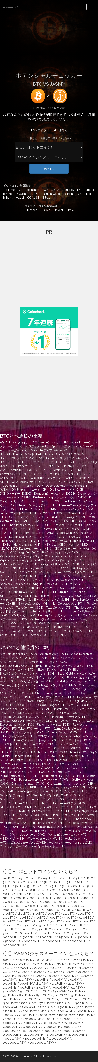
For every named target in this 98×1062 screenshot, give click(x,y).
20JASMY (40, 967)
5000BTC (85, 917)
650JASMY (59, 991)
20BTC (81, 882)
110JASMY (9, 979)
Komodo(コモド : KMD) (38, 532)
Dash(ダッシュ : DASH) (82, 481)
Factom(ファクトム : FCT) (16, 513)
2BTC (68, 878)
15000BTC (45, 925)
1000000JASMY (35, 1038)
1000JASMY (10, 999)
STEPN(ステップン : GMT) (16, 595)
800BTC (21, 905)
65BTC (89, 886)
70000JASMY (11, 1030)
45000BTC (78, 929)
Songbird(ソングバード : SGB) (47, 587)
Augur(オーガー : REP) (13, 450)
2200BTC (84, 913)
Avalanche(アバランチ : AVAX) (49, 450)
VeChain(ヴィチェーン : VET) (48, 619)
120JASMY (25, 979)
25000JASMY (31, 1022)
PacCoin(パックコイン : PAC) (60, 552)
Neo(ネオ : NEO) (78, 544)
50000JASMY (51, 1026)
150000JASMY (12, 1034)
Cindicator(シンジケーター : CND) (52, 477)
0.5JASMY (59, 960)
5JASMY (35, 964)
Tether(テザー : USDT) (29, 607)
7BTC (26, 882)
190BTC (21, 898)
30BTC (19, 886)
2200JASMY (47, 1007)
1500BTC (68, 909)
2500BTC (9, 917)
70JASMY (84, 971)
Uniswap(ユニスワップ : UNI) (56, 615)
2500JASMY (65, 1007)
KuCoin (20, 193)
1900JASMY (82, 1003)
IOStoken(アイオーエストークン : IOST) (34, 740)
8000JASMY (29, 1015)
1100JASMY (28, 999)
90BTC (56, 890)
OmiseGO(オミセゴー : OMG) (20, 552)
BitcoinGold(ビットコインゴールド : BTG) (36, 462)
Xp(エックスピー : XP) (13, 635)
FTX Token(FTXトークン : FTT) (31, 728)
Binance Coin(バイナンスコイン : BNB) (69, 454)
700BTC (78, 901)
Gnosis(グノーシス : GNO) (78, 517)
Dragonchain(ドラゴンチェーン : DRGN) (25, 708)
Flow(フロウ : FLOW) (48, 513)
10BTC (58, 882)
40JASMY (9, 971)
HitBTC (33, 193)
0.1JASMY (43, 960)
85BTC (45, 890)
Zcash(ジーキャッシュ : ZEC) (48, 635)
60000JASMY (72, 1026)
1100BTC (8, 909)
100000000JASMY (15, 1042)
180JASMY (42, 983)
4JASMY (21, 964)
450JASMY (76, 987)
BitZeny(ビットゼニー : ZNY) (34, 681)
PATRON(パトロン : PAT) (71, 556)
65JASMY (69, 971)
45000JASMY (31, 1026)
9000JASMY (48, 1015)
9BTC (47, 882)
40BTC (42, 886)
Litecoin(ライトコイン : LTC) (17, 540)
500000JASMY (12, 1038)
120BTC (21, 894)
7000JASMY (10, 1015)
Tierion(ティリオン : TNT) (48, 611)
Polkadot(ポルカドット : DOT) (18, 564)
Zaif (20, 189)
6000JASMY (84, 1011)
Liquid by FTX (70, 189)
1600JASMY (28, 1003)
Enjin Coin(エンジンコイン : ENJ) (31, 712)
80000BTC (61, 933)
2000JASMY (10, 1007)
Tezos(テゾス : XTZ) (58, 607)
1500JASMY (10, 1003)
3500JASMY (10, 1011)
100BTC (81, 890)
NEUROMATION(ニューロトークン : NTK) (25, 548)
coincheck (32, 189)
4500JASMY (47, 1011)
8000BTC (40, 921)
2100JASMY (29, 1007)
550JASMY (26, 991)
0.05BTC (22, 878)
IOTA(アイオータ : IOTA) (25, 529)
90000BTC (79, 933)
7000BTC (25, 921)
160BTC (73, 894)
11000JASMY (87, 1015)
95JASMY (68, 975)
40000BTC (61, 929)
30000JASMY (52, 1022)
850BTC (35, 905)
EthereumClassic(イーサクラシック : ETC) (26, 720)
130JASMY (41, 979)
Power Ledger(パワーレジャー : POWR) (44, 568)
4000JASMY (29, 1011)
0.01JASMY (10, 960)
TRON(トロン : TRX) (22, 615)
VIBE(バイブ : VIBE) (12, 627)
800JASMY (26, 995)
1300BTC (38, 909)
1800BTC (24, 913)
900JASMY (60, 995)
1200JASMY (46, 999)
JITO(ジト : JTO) (10, 532)
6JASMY (48, 964)
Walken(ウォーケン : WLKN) (44, 627)
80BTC (32, 890)
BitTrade (88, 189)
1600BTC (83, 909)
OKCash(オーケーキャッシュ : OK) (75, 548)
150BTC (60, 894)
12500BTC (28, 925)
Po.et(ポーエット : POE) (66, 560)
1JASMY (73, 960)
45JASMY (24, 971)
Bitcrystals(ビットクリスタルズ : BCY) (40, 677)
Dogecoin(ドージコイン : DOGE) (54, 493)
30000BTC (27, 929)
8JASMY (74, 964)
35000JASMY (72, 1022)
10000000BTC (54, 941)
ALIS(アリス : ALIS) (36, 446)
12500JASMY (33, 1019)
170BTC (86, 894)
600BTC (50, 901)
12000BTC (12, 925)
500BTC (24, 901)
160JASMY (9, 983)
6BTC (16, 882)
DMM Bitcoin (84, 193)
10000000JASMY (59, 1038)
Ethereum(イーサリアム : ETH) (35, 505)
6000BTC (9, 921)
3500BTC (39, 917)
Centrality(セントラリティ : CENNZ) (22, 473)
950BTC (62, 905)
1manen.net (10, 7)
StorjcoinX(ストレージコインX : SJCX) (58, 595)
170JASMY (25, 983)
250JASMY (9, 987)
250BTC (48, 898)
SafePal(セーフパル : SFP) (32, 580)
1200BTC (23, 909)
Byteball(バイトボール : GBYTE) (29, 470)
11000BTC (88, 921)
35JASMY (85, 967)
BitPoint (67, 193)
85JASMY (38, 975)
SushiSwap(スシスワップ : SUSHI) (49, 599)
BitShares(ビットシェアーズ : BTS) (38, 466)
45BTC (54, 886)
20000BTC (79, 925)
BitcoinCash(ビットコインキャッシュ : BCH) (27, 673)
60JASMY (54, 971)
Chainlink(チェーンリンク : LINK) (67, 473)
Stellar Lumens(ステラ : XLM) (66, 591)
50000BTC (10, 933)
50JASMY (38, 971)
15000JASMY (52, 1019)
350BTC (75, 898)
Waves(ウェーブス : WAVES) (28, 631)
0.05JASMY (27, 960)
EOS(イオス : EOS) (48, 501)
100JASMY (84, 975)
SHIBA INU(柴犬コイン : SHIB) (69, 580)
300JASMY (26, 987)
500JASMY (9, 991)
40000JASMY (11, 1026)
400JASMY (59, 987)
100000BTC (10, 937)
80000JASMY (32, 1030)
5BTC (6, 882)
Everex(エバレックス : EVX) (76, 509)
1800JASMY (64, 1003)
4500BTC (70, 917)
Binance (31, 210)
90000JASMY (52, 1030)
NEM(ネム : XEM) (54, 544)
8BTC (37, 882)
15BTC (69, 882)
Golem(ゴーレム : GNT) (14, 521)
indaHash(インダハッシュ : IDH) (29, 525)
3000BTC (24, 917)
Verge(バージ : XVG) (32, 623)
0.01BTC (8, 878)
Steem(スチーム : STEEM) (29, 591)
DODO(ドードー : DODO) (15, 493)
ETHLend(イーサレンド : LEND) (36, 509)
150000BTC (29, 937)
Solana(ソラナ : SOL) (13, 587)
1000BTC (77, 905)
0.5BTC (47, 878)
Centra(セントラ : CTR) (66, 470)
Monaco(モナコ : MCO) (52, 540)
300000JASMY (77, 1034)
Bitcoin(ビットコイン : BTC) (17, 669)
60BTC (77, 886)
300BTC (61, 898)
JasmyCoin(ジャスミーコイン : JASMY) (67, 529)
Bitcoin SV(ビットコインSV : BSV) (21, 458)
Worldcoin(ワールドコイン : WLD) (70, 631)
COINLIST (32, 197)
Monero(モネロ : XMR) (27, 544)
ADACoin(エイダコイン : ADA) (18, 442)
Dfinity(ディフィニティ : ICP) (29, 489)
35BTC (30, 886)
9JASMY (88, 964)
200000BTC (48, 937)
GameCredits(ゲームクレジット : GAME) (34, 517)
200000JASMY (33, 1034)
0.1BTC (35, 878)
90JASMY (54, 975)
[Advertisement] (49, 43)
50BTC (66, 886)
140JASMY (57, 979)
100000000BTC (77, 941)
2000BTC (54, 913)
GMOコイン (50, 189)
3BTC (79, 878)
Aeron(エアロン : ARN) (54, 442)
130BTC (34, 894)
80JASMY (23, 975)
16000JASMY (72, 1019)
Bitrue (45, 197)
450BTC (10, 901)
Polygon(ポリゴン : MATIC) (57, 564)
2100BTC (69, 913)
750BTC (8, 905)
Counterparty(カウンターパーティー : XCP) (38, 481)
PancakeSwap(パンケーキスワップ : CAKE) (26, 556)
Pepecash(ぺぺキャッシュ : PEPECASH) (24, 560)
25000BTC (10, 929)
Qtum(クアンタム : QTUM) (27, 572)
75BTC (21, 890)
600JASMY (43, 991)
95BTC (68, 890)
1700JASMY (46, 1003)
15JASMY (25, 967)
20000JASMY (11, 1022)
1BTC (58, 878)
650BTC (64, 901)
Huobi (18, 197)
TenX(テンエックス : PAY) (68, 603)
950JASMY (76, 995)
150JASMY (74, 979)
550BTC (37, 901)
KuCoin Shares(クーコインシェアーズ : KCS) (36, 536)
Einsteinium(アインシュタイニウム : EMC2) (59, 497)
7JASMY (61, 964)
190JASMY (58, 983)
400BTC (88, 898)
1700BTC (9, 913)
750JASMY (9, 995)
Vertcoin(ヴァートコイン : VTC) (67, 623)
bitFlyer (9, 189)
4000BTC (55, 917)
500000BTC (13, 941)
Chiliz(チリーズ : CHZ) (14, 477)
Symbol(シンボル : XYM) (34, 603)
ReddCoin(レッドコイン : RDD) (60, 576)
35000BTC (44, 929)
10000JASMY (67, 1015)
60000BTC (27, 933)
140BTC (47, 894)
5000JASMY (65, 1011)
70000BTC (44, 933)
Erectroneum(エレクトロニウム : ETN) (23, 716)
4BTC (89, 878)
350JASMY (43, 987)
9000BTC (56, 921)
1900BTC (38, 913)
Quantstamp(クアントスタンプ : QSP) (70, 572)
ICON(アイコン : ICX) (50, 736)
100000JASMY (73, 1030)
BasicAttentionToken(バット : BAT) (21, 454)
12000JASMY (13, 1019)
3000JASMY (84, 1007)
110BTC (8, 894)
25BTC (7, 886)
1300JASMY (64, 999)
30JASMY (70, 967)
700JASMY (76, 991)
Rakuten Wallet (50, 193)
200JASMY (75, 983)
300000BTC (85, 937)
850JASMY (43, 995)
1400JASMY (82, 999)
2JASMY (86, 960)
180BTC (8, 898)
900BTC (49, 905)
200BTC (34, 898)
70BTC (9, 890)
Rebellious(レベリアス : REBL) (19, 576)
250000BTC (66, 937)
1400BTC (53, 909)
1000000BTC (32, 941)
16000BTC (61, 925)
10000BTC (72, 921)
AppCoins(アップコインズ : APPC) (72, 446)
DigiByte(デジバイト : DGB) (67, 489)
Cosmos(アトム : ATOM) (25, 693)
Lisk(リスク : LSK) (78, 536)
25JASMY (55, 967)
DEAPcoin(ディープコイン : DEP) (22, 485)
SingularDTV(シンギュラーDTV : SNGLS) (58, 584)
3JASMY (8, 964)
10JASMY (11, 967)
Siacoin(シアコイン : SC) (15, 584)
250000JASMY (55, 1034)
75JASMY (8, 975)
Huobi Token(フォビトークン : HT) (54, 521)
